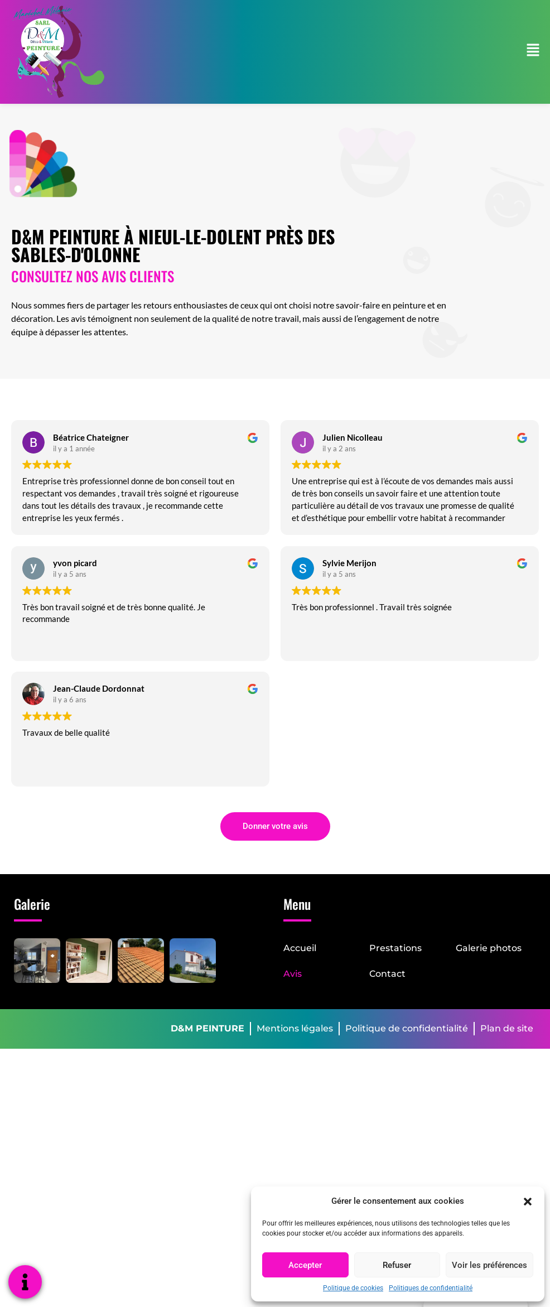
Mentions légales (295, 1028)
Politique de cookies (353, 1288)
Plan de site (506, 1028)
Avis (292, 973)
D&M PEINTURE (207, 1028)
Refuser (397, 1265)
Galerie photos (489, 948)
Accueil (299, 948)
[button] (527, 1201)
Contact (387, 973)
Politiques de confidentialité (430, 1288)
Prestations (395, 948)
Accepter (305, 1265)
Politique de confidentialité (406, 1028)
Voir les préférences (489, 1265)
